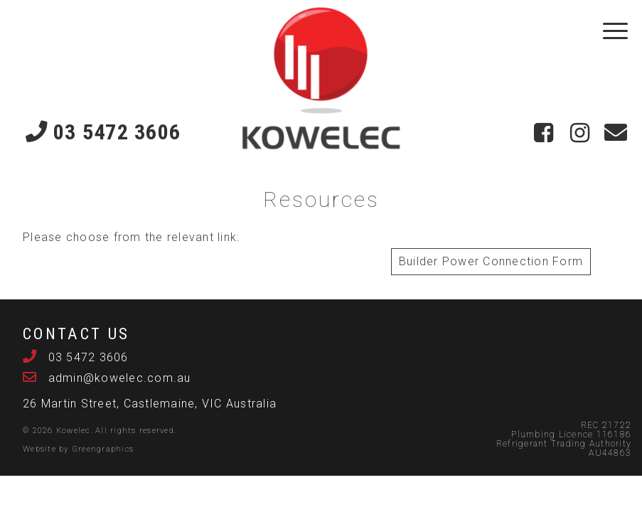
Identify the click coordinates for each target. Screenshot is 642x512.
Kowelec (73, 430)
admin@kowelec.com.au (117, 378)
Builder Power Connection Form (491, 261)
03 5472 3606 (103, 131)
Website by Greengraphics (78, 449)
